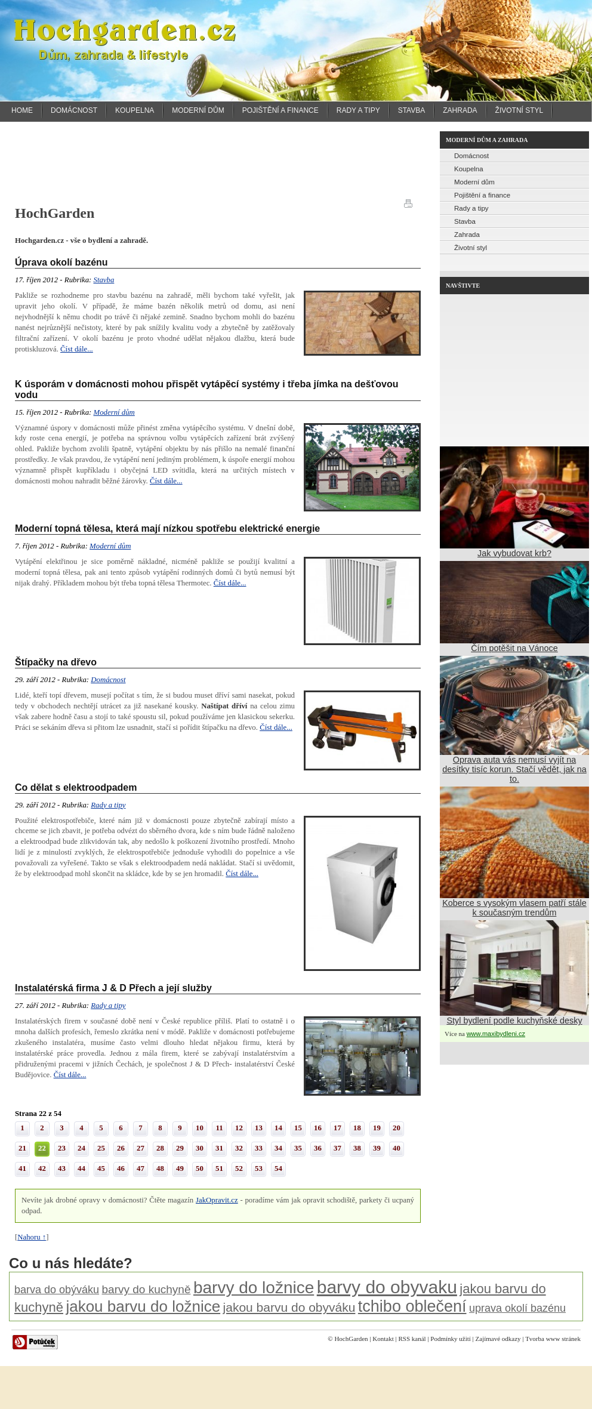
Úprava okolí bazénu (61, 262)
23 (62, 1148)
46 (121, 1168)
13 (259, 1128)
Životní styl (519, 110)
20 (396, 1128)
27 (140, 1148)
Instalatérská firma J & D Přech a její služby (113, 988)
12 (239, 1128)
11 (219, 1128)
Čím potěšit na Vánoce (514, 648)
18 (357, 1128)
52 (239, 1168)
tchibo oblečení (412, 1306)
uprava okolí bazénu (517, 1308)
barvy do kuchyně (146, 1289)
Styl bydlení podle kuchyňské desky (514, 1020)
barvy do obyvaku (387, 1287)
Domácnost (74, 110)
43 (62, 1168)
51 (219, 1168)
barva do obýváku (56, 1290)
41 (22, 1168)
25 (101, 1148)
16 (318, 1128)
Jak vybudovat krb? (514, 553)
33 (259, 1148)
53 (259, 1168)
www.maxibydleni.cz (496, 1033)
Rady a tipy (358, 110)
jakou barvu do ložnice (143, 1306)
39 (377, 1148)
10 (200, 1128)
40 (396, 1148)
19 (377, 1128)
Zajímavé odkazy (498, 1338)
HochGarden (351, 1338)
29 (180, 1148)
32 (239, 1148)
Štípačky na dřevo (56, 662)
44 (81, 1168)
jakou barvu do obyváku (289, 1307)
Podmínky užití (450, 1338)
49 (180, 1168)
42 (42, 1168)
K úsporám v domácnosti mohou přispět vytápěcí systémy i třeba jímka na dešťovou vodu (207, 389)
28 (160, 1148)
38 (357, 1148)
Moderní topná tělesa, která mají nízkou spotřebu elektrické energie (167, 528)
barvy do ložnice (253, 1287)
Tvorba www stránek (553, 1338)
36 (318, 1148)
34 (278, 1148)
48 (160, 1168)
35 (298, 1148)
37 (337, 1148)
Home (22, 110)
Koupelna (134, 110)
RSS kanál (412, 1338)
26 (121, 1148)
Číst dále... (76, 349)
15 (298, 1128)
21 (22, 1148)
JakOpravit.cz (217, 1200)
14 (278, 1128)
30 (200, 1148)
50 (200, 1168)
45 (101, 1168)
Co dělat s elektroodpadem (76, 787)
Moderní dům (198, 110)
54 (278, 1168)
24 (81, 1148)
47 (140, 1168)
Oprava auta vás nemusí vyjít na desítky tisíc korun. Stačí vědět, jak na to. (514, 769)
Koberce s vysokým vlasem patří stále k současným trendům (514, 907)
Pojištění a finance (280, 110)
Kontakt (382, 1338)
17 (337, 1128)
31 (219, 1148)
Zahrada (460, 110)
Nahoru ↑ (31, 1237)
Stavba (412, 110)
